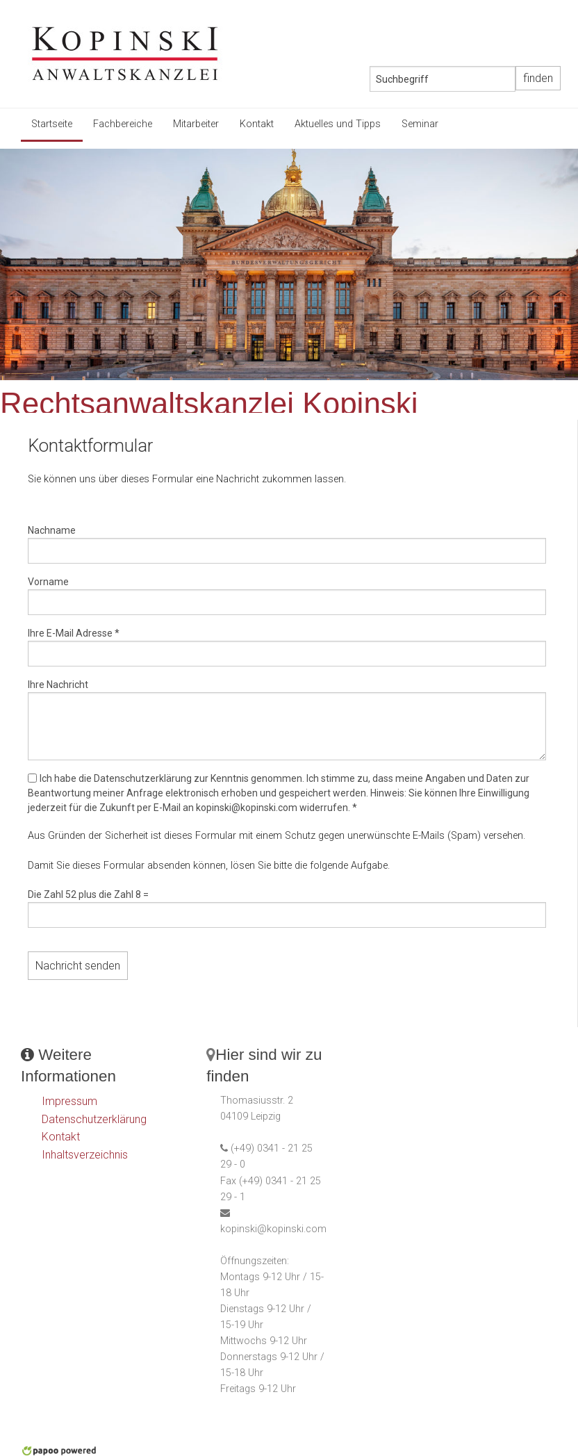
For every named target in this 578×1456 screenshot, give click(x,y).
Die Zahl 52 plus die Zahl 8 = (88, 894)
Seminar (420, 124)
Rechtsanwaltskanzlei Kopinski (209, 403)
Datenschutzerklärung (94, 1119)
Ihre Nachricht (58, 684)
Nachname (52, 530)
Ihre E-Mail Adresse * (73, 633)
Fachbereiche (122, 124)
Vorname (48, 581)
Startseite (51, 124)
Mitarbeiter (196, 124)
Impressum (69, 1101)
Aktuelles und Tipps (338, 124)
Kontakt (257, 124)
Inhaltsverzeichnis (85, 1154)
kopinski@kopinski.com (273, 1229)
